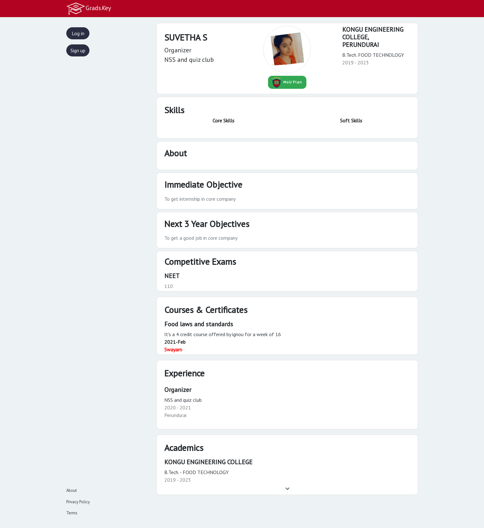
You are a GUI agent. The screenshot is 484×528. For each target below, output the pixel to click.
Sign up (77, 50)
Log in (78, 33)
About (71, 490)
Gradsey (88, 8)
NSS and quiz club (183, 400)
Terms (71, 513)
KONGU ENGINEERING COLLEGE (208, 462)
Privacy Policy (78, 502)
